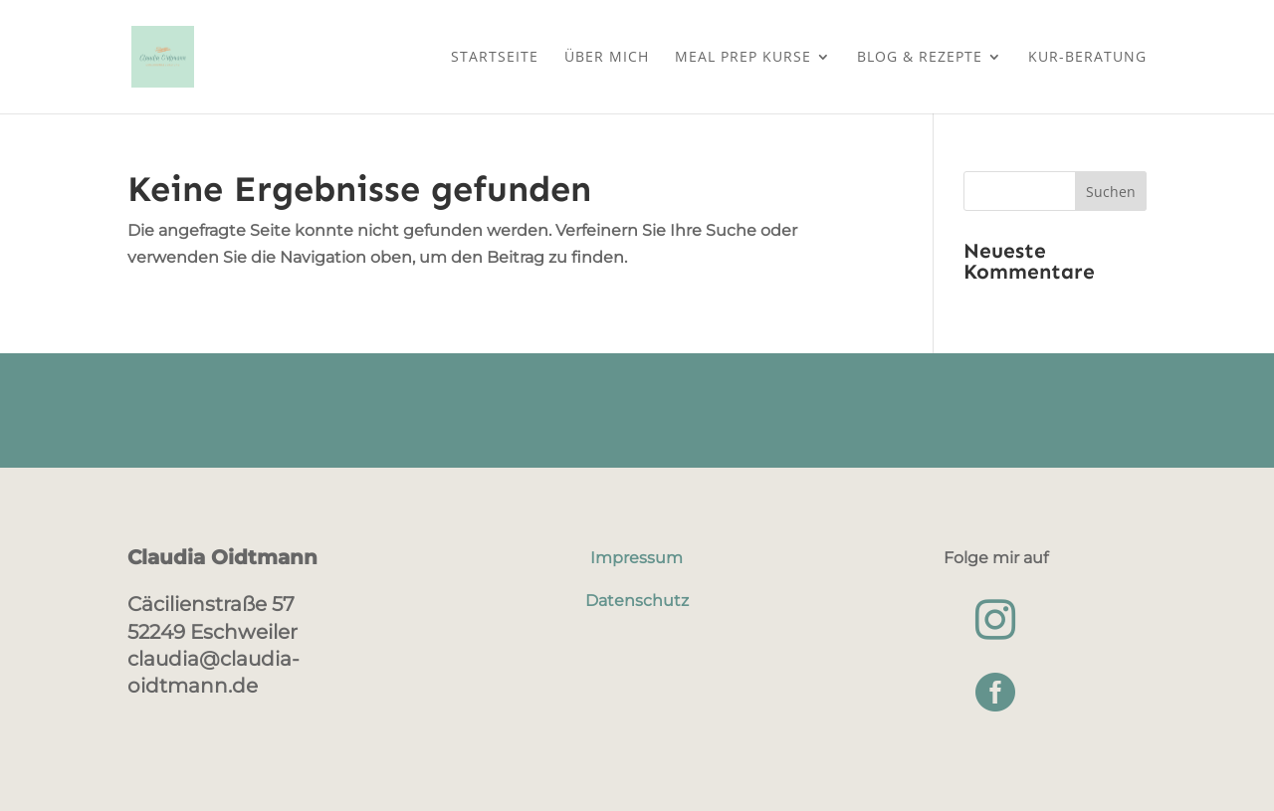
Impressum (636, 557)
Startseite (494, 58)
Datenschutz (637, 600)
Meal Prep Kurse (743, 58)
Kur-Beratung (1087, 58)
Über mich (606, 58)
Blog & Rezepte (919, 58)
